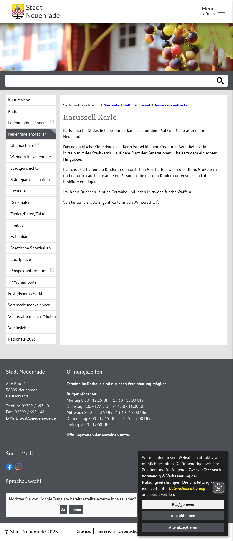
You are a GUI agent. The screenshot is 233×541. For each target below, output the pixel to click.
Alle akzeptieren (183, 527)
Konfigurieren (183, 504)
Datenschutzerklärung (187, 488)
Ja (63, 509)
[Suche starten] (220, 81)
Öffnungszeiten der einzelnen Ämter (98, 435)
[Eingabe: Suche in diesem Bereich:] (111, 81)
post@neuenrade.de (38, 418)
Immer (75, 509)
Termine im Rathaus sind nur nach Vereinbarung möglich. (117, 383)
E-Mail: (12, 418)
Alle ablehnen (183, 515)
